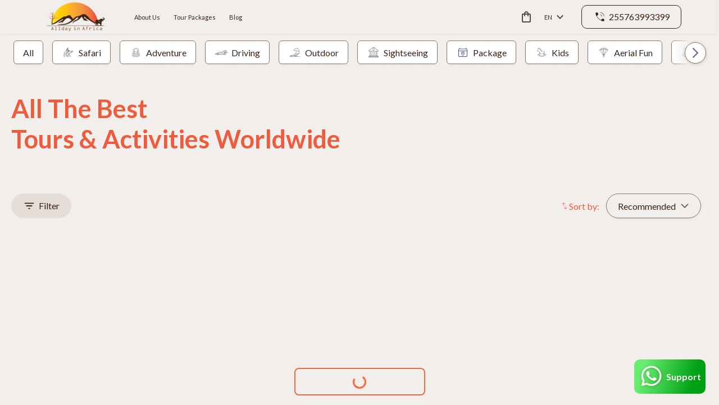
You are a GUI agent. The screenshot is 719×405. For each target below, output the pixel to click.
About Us (147, 17)
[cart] (524, 17)
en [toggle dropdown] (553, 17)
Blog (235, 17)
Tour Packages (195, 17)
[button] (689, 52)
